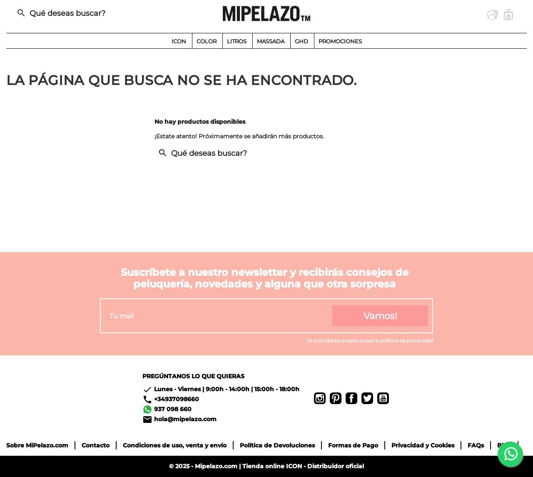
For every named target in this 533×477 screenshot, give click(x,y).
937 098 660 (173, 409)
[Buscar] (93, 13)
